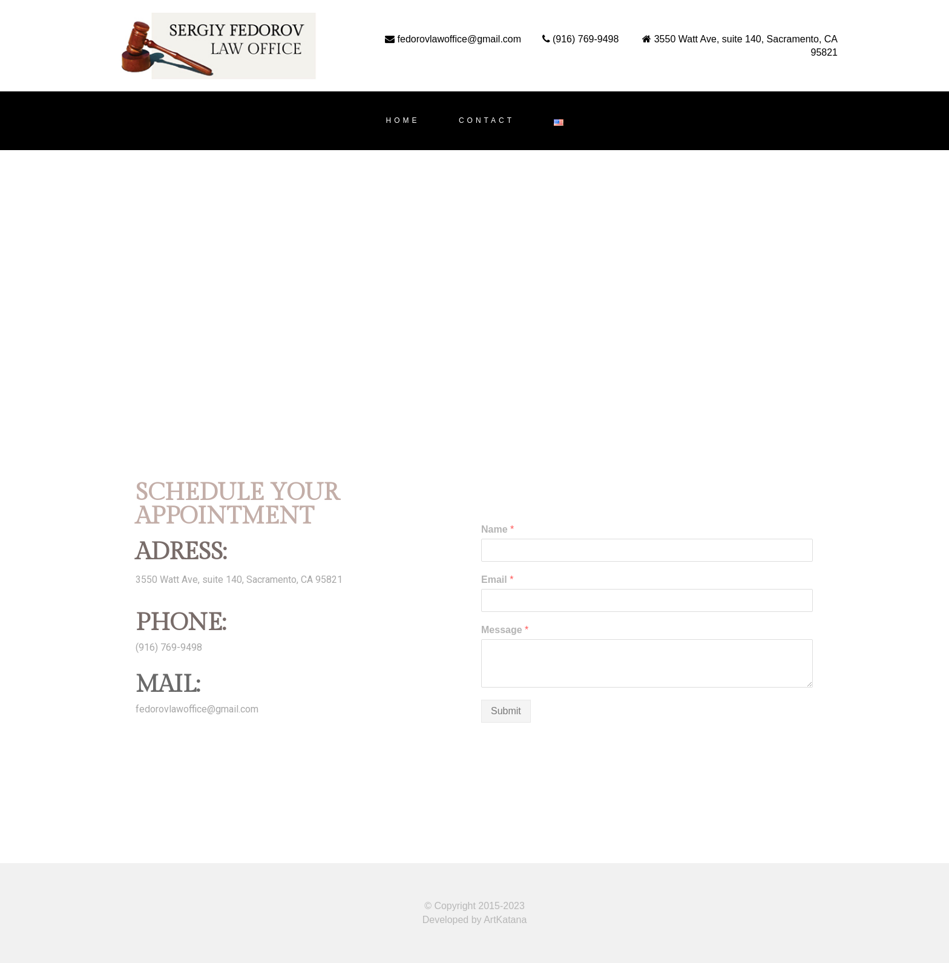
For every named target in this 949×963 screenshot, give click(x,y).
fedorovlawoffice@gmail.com (197, 709)
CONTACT (486, 120)
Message (504, 630)
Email (497, 579)
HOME (402, 120)
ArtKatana (505, 920)
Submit (506, 711)
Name (497, 529)
